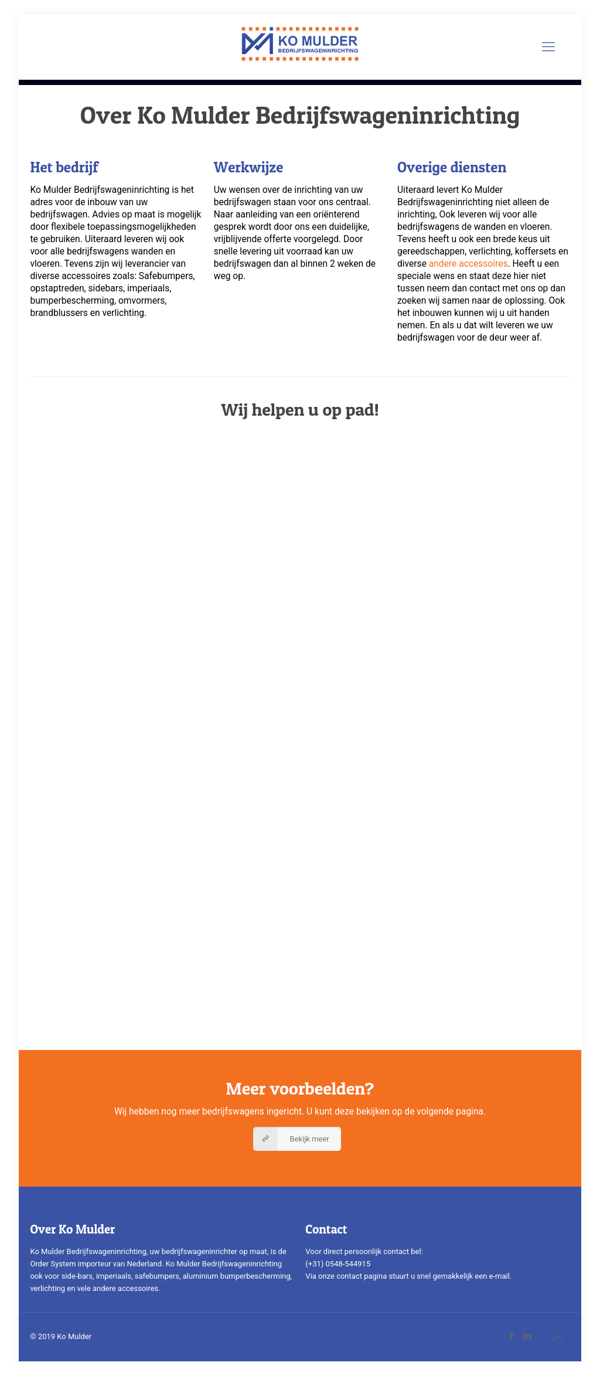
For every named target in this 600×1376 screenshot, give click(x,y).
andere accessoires (468, 264)
